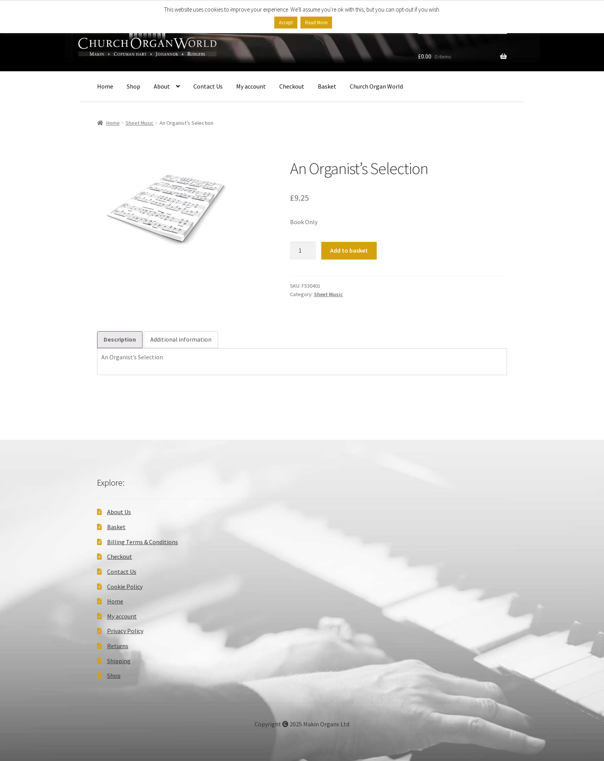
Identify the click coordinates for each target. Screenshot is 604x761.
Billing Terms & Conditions (142, 542)
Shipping (119, 661)
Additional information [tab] (180, 339)
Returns (117, 646)
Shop (133, 86)
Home (105, 86)
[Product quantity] (303, 251)
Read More (316, 22)
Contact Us (208, 86)
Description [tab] (120, 339)
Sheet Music (140, 122)
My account (251, 86)
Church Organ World (376, 86)
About (162, 86)
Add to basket (349, 250)
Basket (327, 86)
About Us (119, 512)
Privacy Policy (125, 631)
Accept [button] (286, 22)
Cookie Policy (125, 586)
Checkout (291, 86)
